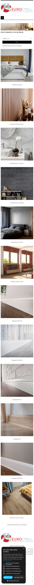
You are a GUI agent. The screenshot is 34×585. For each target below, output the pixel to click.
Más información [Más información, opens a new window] (7, 560)
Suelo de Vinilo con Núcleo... (17, 518)
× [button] (23, 548)
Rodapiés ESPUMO (17, 321)
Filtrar (17, 42)
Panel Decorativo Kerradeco (17, 203)
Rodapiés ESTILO (17, 400)
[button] (13, 581)
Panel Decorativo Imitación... (17, 163)
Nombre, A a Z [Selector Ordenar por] (17, 39)
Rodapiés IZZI (17, 439)
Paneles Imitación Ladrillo (17, 281)
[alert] (14, 565)
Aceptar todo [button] (8, 577)
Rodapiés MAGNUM (17, 478)
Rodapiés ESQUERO (17, 360)
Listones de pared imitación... (17, 124)
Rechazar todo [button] (19, 577)
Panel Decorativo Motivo (17, 242)
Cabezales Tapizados (17, 85)
